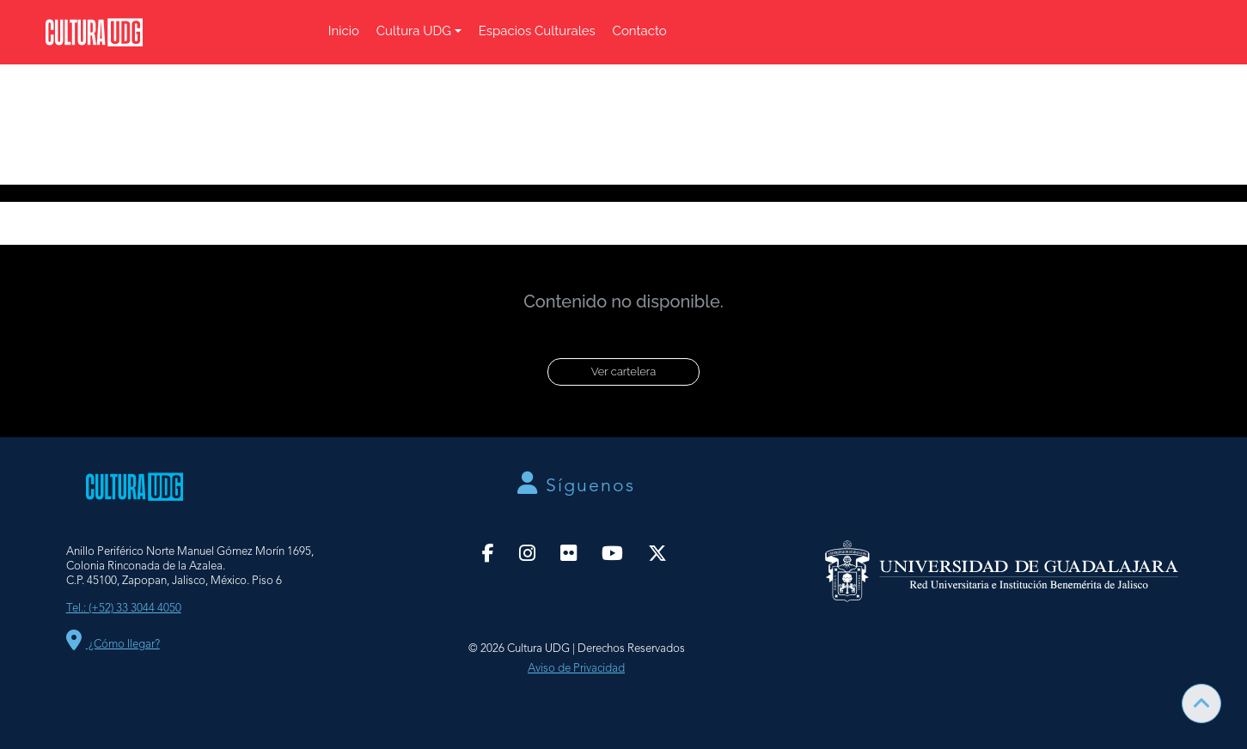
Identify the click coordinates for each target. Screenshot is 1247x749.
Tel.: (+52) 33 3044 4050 (123, 608)
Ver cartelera (623, 371)
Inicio (343, 31)
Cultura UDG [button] (413, 31)
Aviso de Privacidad (576, 668)
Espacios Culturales (537, 31)
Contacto (640, 31)
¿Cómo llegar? (113, 644)
